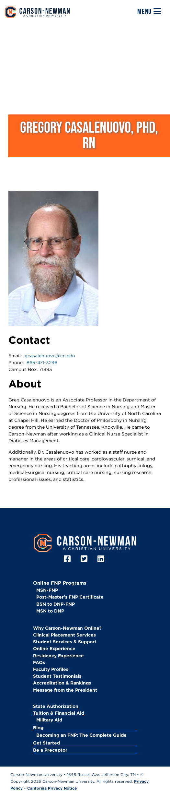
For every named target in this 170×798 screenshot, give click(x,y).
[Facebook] (68, 559)
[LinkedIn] (101, 559)
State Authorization (55, 706)
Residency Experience (58, 655)
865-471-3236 (42, 362)
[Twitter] (85, 559)
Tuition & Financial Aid (58, 713)
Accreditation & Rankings (62, 682)
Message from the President (65, 690)
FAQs (39, 662)
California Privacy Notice (52, 788)
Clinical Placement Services (64, 634)
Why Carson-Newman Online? (67, 628)
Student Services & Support (64, 641)
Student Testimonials (57, 676)
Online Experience (54, 648)
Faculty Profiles (50, 669)
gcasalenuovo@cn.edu (50, 355)
